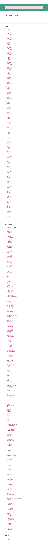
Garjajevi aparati (10, 307)
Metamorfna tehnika (10, 381)
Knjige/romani (9, 346)
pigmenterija (9, 418)
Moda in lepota (9, 387)
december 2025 (9, 34)
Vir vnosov (8, 539)
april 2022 (8, 89)
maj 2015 (8, 193)
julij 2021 (8, 101)
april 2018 (8, 149)
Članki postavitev (10, 262)
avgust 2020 (9, 114)
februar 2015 (9, 197)
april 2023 (8, 74)
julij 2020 (8, 116)
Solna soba (9, 474)
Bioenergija (9, 248)
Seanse (8, 470)
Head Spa (8, 312)
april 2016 (8, 180)
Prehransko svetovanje (11, 440)
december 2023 (9, 64)
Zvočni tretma (9, 532)
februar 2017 (9, 167)
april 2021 (8, 104)
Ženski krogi (9, 523)
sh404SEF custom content (11, 471)
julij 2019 (8, 131)
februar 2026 (9, 32)
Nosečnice (8, 401)
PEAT (8, 414)
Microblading (9, 382)
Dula (7, 278)
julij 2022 (8, 86)
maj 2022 (8, 88)
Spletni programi (10, 479)
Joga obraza (9, 340)
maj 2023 (8, 73)
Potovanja (8, 433)
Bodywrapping (9, 255)
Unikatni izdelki (9, 504)
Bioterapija (8, 252)
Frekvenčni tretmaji (10, 305)
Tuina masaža (9, 500)
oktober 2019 (9, 127)
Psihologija (9, 445)
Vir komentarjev (9, 540)
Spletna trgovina (10, 478)
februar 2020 (9, 122)
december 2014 (9, 200)
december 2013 (9, 215)
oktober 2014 (9, 202)
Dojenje (8, 276)
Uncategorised (9, 501)
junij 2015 (8, 192)
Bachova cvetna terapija (11, 245)
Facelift (8, 300)
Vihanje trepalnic (10, 508)
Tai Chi (8, 483)
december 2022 (9, 79)
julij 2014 (8, 206)
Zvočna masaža (9, 527)
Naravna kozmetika (10, 395)
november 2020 (9, 111)
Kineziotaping (9, 345)
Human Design (9, 321)
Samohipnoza (9, 469)
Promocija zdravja (10, 444)
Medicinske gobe (10, 377)
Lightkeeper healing (10, 364)
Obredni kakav (9, 404)
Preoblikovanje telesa (10, 441)
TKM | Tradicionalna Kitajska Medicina (14, 498)
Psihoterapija (9, 448)
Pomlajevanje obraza (10, 426)
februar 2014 (9, 212)
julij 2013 (8, 217)
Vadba (8, 505)
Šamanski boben (10, 468)
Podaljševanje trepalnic (11, 423)
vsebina (8, 510)
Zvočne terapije (9, 530)
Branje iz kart (9, 257)
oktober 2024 (9, 52)
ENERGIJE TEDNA (10, 286)
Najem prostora (9, 392)
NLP (7, 400)
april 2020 (8, 119)
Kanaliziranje (9, 341)
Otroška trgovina (10, 413)
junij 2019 (8, 132)
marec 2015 (9, 196)
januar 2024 (9, 63)
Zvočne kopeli (9, 529)
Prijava (8, 538)
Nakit (7, 394)
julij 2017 (8, 161)
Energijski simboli (10, 292)
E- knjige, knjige (9, 280)
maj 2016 (8, 178)
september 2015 (9, 188)
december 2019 (9, 124)
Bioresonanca (9, 251)
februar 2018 (9, 152)
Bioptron (8, 250)
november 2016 (9, 171)
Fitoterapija (9, 301)
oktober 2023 (9, 67)
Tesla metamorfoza (10, 494)
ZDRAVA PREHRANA (10, 515)
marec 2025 (9, 45)
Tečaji (8, 490)
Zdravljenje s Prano (10, 519)
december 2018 (9, 139)
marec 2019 (9, 136)
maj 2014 (8, 208)
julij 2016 (8, 176)
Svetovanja (9, 481)
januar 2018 (9, 153)
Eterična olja (9, 298)
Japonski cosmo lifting (11, 336)
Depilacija (8, 268)
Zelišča (8, 520)
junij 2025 (8, 42)
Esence (8, 297)
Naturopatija (9, 396)
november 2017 (9, 156)
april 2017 (8, 165)
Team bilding (9, 488)
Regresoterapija (9, 459)
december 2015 (9, 185)
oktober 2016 (9, 172)
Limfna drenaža (9, 365)
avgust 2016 (9, 175)
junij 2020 (8, 117)
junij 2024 (8, 57)
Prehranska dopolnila (10, 439)
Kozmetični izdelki (10, 349)
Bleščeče (8, 253)
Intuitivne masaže (10, 327)
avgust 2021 (9, 99)
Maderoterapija (9, 367)
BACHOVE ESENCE (10, 246)
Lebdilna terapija (10, 359)
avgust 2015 (9, 190)
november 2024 (9, 50)
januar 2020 (9, 123)
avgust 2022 (9, 84)
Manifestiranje (9, 371)
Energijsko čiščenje (10, 295)
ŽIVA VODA (9, 524)
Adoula (8, 230)
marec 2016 (9, 181)
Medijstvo (8, 379)
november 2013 (9, 216)
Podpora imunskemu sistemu (12, 424)
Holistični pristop (10, 319)
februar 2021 (9, 107)
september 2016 (9, 173)
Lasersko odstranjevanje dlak (12, 357)
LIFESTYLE (9, 362)
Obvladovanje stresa (10, 405)
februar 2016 (9, 182)
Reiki (7, 460)
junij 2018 (8, 147)
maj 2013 (8, 220)
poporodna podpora (10, 430)
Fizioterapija (9, 302)
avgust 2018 (9, 144)
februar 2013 (9, 221)
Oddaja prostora (9, 406)
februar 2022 (9, 92)
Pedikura (8, 415)
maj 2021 (8, 103)
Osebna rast (9, 410)
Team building (9, 489)
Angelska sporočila (10, 236)
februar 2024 (9, 62)
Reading (8, 451)
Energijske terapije (10, 290)
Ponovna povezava (10, 429)
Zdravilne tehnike (10, 518)
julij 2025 (8, 40)
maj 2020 (8, 118)
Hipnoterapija (9, 316)
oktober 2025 (9, 37)
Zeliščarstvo (9, 522)
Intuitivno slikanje (10, 330)
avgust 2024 (9, 54)
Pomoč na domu (10, 428)
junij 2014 (8, 207)
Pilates (8, 419)
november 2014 (9, 201)
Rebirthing (8, 453)
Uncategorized (9, 503)
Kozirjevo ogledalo (10, 347)
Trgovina (8, 499)
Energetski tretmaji (10, 285)
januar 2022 (9, 93)
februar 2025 (9, 47)
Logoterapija (9, 366)
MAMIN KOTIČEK (10, 369)
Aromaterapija (9, 238)
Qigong (8, 449)
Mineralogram (9, 384)
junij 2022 (8, 87)
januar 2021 (9, 108)
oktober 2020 (9, 112)
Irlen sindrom (9, 331)
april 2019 (8, 134)
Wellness (8, 513)
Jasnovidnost (9, 337)
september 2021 (9, 98)
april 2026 (8, 29)
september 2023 (9, 68)
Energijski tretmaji (10, 293)
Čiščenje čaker (9, 261)
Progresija (8, 443)
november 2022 (9, 81)
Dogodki (8, 275)
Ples (7, 420)
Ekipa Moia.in (9, 282)
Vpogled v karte (9, 509)
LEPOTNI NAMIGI (10, 361)
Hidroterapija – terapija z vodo (12, 314)
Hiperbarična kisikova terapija (12, 315)
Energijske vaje (9, 291)
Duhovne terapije (10, 277)
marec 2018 (9, 151)
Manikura (8, 372)
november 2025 (9, 35)
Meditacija (8, 380)
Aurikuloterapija (9, 242)
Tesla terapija (9, 495)
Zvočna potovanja (10, 528)
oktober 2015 (9, 187)
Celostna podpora (10, 258)
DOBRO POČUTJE (10, 272)
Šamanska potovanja (10, 466)
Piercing (8, 416)
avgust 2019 (9, 129)
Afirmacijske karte (10, 231)
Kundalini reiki (9, 356)
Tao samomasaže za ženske (12, 485)
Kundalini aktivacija (10, 355)
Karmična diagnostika (11, 342)
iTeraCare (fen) (9, 332)
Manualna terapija (10, 374)
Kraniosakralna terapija (11, 351)
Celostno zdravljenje (10, 260)
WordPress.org (9, 541)
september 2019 (9, 128)
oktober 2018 (9, 142)
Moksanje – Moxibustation (11, 391)
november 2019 (9, 126)
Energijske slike (9, 288)
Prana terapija (9, 434)
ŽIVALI (8, 525)
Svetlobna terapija (10, 480)
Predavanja (9, 435)
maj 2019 (8, 133)
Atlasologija (9, 241)
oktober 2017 (9, 157)
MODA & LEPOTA (10, 386)
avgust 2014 (9, 205)
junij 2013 (8, 218)
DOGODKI (8, 273)
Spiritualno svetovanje (11, 476)
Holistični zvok (9, 320)
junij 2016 (8, 177)
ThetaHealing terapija (10, 496)
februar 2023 (9, 77)
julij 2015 (8, 191)
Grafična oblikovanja (10, 311)
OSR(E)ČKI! (9, 411)
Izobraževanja (9, 335)
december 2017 (9, 154)
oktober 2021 (9, 97)
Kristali (8, 352)
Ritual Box (8, 463)
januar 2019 (9, 138)
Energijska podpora (10, 287)
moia (7, 389)
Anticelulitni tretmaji (10, 237)
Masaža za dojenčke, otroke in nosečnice (14, 376)
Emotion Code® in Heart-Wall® (12, 283)
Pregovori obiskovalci (10, 438)
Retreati (8, 461)
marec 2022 (9, 91)
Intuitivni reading (10, 329)
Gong (8, 310)
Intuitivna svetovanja (10, 326)
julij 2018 (8, 146)
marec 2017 (9, 166)
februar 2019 (9, 137)
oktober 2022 (9, 82)
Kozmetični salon (10, 350)
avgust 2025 (9, 39)
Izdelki (8, 334)
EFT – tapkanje (9, 281)
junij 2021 (8, 102)
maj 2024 (8, 58)
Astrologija (8, 240)
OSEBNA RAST (9, 409)
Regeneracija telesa (10, 458)
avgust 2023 (9, 69)
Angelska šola (9, 235)
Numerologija (9, 402)
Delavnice (8, 267)
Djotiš (8, 271)
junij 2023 (8, 72)
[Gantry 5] (9, 2)
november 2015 (9, 186)
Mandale (8, 370)
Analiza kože (9, 233)
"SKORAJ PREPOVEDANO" (11, 227)
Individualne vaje (10, 322)
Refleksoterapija (9, 456)
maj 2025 (8, 43)
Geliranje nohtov (10, 309)
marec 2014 (9, 211)
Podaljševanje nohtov (10, 421)
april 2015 (8, 195)
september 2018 (9, 143)
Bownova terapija (10, 256)
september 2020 (9, 113)
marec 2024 (9, 61)
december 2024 (9, 49)
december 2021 (9, 94)
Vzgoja (8, 512)
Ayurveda (8, 243)
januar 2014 (9, 213)
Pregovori (8, 436)
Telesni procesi (9, 491)
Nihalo (8, 399)
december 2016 (9, 170)
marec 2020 (9, 121)
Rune (7, 464)
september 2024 (9, 53)
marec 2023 (9, 76)
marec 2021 (9, 106)
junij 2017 (8, 162)
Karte (7, 344)
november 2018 (9, 141)
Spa (7, 475)
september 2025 (9, 38)
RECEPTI (8, 454)
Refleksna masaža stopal (11, 455)
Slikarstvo (8, 473)
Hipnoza (8, 317)
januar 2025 (9, 48)
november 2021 (9, 96)
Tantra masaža (9, 484)
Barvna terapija (9, 247)
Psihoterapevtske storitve (11, 446)
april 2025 (8, 44)
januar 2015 (9, 198)
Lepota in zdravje (10, 360)
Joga (7, 339)
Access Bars (9, 228)
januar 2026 (9, 33)
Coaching (8, 263)
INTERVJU (8, 325)
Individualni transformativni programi (13, 324)
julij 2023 (8, 71)
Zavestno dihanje (10, 514)
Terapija (8, 493)
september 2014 (9, 203)
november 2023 (9, 66)
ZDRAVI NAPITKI (10, 517)
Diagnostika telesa (10, 270)
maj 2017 (8, 163)
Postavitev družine (10, 431)
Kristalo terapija (9, 354)
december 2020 (9, 109)
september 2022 (9, 83)
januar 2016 (9, 183)
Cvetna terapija (9, 265)
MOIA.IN (8, 390)
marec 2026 (9, 30)
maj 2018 (8, 148)
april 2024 (8, 59)
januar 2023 (9, 78)
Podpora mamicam (10, 425)
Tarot (7, 486)
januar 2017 (9, 168)
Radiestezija (9, 450)
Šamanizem (9, 465)
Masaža (8, 375)
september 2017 (9, 158)
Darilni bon (9, 266)
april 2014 (8, 210)
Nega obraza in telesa (11, 397)
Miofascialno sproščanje (11, 385)
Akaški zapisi (9, 232)
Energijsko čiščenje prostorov (12, 296)
